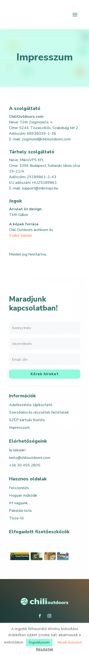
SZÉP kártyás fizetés (27, 420)
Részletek (44, 649)
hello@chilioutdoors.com (29, 457)
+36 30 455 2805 (24, 465)
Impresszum (19, 427)
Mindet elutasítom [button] (69, 642)
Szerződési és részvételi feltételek (39, 412)
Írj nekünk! (17, 450)
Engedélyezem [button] (39, 642)
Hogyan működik (23, 495)
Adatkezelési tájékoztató (30, 404)
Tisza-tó (16, 518)
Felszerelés (19, 488)
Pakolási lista (20, 510)
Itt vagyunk (18, 503)
